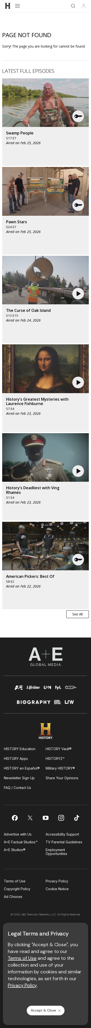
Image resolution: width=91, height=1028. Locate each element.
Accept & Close (46, 1010)
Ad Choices (13, 897)
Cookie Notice (57, 889)
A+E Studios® (14, 850)
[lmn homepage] (47, 690)
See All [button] (77, 614)
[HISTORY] (8, 6)
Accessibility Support (62, 834)
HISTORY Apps (16, 758)
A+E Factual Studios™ (21, 842)
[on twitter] (30, 818)
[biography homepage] (33, 704)
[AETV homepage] (19, 690)
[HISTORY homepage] (45, 731)
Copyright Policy (17, 889)
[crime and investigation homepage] (57, 704)
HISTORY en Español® (22, 768)
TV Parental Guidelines (64, 842)
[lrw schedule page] (69, 704)
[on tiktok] (77, 818)
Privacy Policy (57, 881)
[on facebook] (14, 818)
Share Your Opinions (62, 778)
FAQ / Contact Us (17, 788)
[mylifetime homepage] (33, 690)
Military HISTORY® (60, 768)
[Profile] (83, 5)
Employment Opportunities (56, 852)
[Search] (73, 5)
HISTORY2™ (55, 758)
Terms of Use (14, 881)
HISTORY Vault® (59, 749)
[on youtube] (46, 818)
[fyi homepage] (58, 690)
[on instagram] (61, 818)
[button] (78, 116)
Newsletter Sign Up (19, 778)
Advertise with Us (18, 834)
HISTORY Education (19, 749)
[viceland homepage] (70, 690)
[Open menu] (17, 6)
